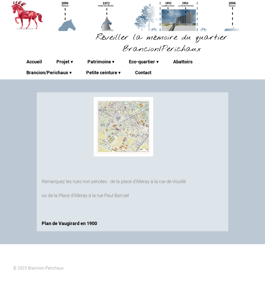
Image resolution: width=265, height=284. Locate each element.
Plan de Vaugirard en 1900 (69, 223)
